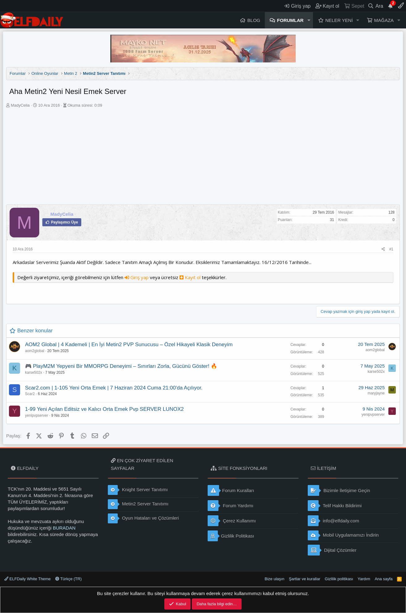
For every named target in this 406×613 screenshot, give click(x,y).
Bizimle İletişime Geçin (339, 490)
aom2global (34, 351)
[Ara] (376, 6)
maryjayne (376, 393)
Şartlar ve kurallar (304, 579)
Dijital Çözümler (332, 550)
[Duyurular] (390, 5)
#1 (391, 249)
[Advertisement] (203, 158)
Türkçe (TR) (68, 579)
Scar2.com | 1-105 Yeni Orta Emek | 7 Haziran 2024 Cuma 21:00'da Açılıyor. (113, 388)
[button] (308, 20)
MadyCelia (20, 105)
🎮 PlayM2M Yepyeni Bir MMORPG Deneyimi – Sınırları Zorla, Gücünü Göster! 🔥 (121, 366)
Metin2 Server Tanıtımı (138, 504)
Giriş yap (137, 277)
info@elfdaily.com (333, 520)
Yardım (363, 579)
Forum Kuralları (231, 490)
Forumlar (290, 20)
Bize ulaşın (275, 579)
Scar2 (30, 394)
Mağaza (384, 20)
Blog (253, 20)
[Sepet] (353, 6)
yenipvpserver (36, 415)
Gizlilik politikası (339, 579)
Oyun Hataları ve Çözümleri (143, 518)
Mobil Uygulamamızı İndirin (343, 535)
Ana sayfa (384, 579)
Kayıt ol (191, 277)
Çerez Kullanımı (232, 520)
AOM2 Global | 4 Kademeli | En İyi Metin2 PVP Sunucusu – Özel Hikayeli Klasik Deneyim (129, 344)
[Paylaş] (383, 249)
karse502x (33, 372)
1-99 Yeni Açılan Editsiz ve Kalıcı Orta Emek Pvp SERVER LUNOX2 (104, 409)
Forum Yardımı (230, 505)
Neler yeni (339, 20)
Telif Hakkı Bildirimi (335, 505)
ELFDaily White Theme (27, 579)
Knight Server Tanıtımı (138, 490)
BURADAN (64, 527)
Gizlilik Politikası (231, 535)
